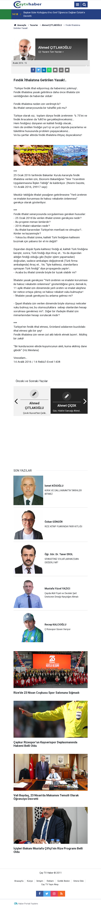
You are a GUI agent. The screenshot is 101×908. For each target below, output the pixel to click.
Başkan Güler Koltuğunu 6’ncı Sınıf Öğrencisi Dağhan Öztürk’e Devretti (54, 14)
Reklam (50, 881)
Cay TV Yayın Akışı (49, 884)
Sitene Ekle (78, 881)
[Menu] (77, 4)
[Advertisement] (51, 441)
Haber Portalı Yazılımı (28, 904)
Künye (30, 881)
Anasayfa (18, 881)
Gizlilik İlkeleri (63, 881)
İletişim (39, 881)
